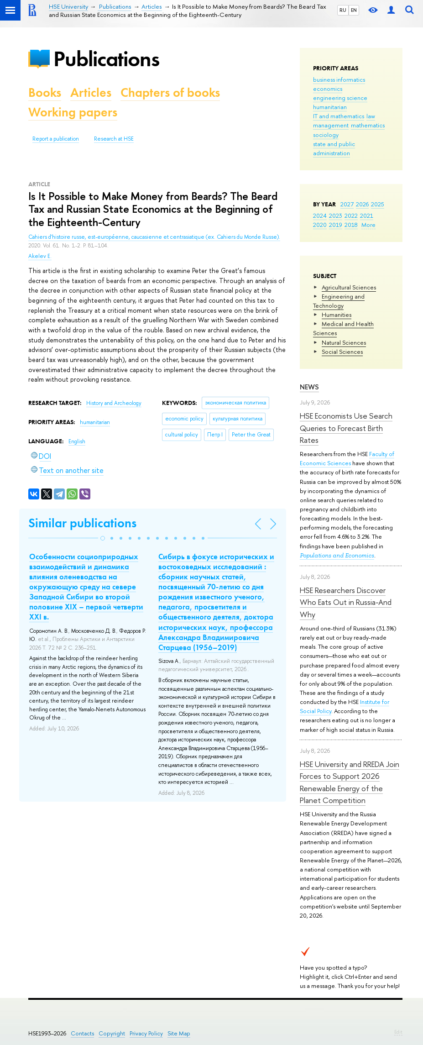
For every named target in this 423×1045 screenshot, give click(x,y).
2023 (335, 215)
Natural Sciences (344, 342)
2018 (351, 225)
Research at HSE (114, 138)
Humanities (336, 314)
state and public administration (334, 148)
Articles (90, 92)
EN (354, 10)
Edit (398, 1032)
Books (44, 92)
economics (327, 88)
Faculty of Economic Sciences (347, 458)
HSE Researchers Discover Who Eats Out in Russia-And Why (346, 602)
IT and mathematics (338, 116)
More (368, 225)
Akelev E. (40, 256)
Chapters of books (170, 92)
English (76, 441)
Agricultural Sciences (349, 287)
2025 (377, 204)
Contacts (82, 1033)
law (370, 116)
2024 (320, 215)
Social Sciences (342, 351)
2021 (366, 215)
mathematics (368, 125)
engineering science (340, 98)
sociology (326, 135)
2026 (362, 204)
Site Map (178, 1033)
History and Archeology (113, 403)
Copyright (112, 1033)
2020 (320, 225)
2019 (335, 225)
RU (342, 10)
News (309, 387)
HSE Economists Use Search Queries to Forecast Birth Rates (346, 427)
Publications (106, 59)
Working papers (72, 112)
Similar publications (82, 523)
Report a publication (55, 138)
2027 (347, 204)
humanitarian (330, 107)
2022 (351, 215)
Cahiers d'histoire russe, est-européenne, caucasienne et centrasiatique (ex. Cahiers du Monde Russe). (154, 237)
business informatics (339, 79)
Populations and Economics (337, 555)
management (331, 125)
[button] (102, 538)
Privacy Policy (146, 1033)
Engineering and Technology (339, 301)
